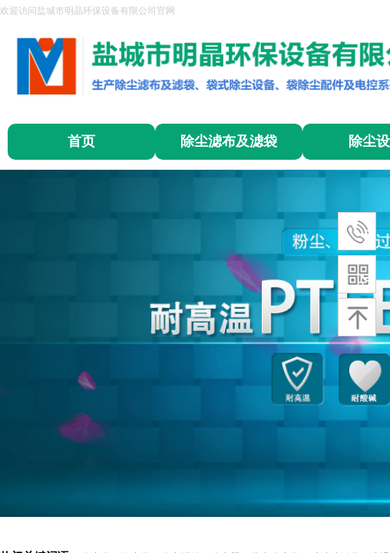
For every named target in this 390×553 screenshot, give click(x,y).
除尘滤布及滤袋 (228, 141)
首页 (81, 141)
